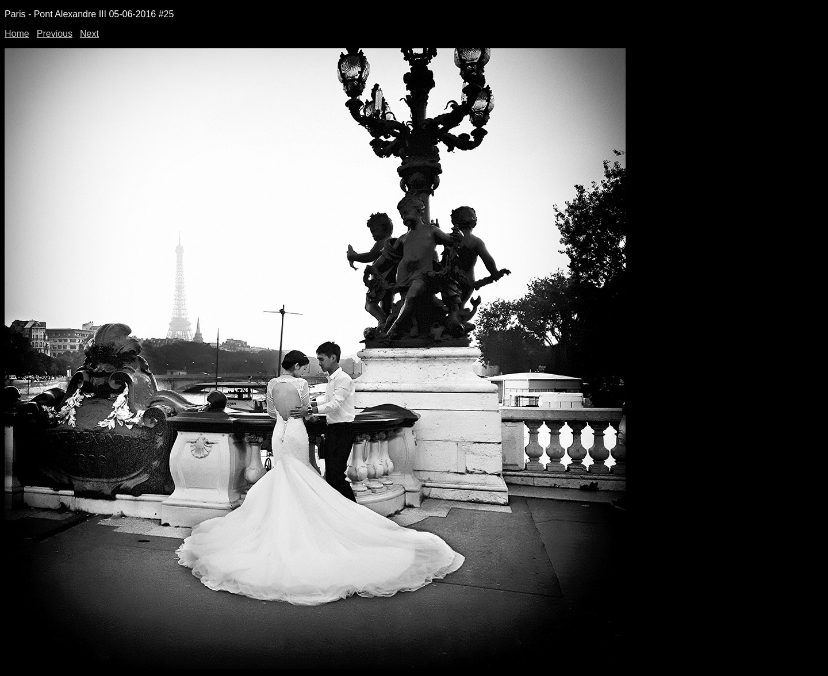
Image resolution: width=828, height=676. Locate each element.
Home (17, 34)
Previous (54, 34)
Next (89, 34)
